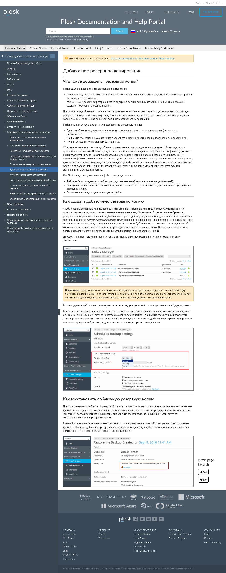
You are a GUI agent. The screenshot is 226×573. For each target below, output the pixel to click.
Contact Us (140, 546)
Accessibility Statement (159, 48)
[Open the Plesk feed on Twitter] (142, 519)
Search (119, 31)
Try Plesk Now (59, 48)
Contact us (217, 3)
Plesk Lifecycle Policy (145, 550)
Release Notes (37, 48)
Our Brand (69, 538)
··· (52, 56)
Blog (208, 3)
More (191, 12)
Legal (65, 550)
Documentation (15, 48)
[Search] (78, 31)
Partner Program (178, 538)
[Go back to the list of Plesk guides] (3, 55)
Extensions (104, 538)
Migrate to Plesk (142, 542)
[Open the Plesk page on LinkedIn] (148, 519)
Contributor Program (180, 533)
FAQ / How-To (104, 48)
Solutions (131, 12)
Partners (200, 3)
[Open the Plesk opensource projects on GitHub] (161, 519)
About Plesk (69, 533)
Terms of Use (70, 546)
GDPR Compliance (129, 48)
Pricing (150, 12)
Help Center (171, 12)
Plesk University (212, 542)
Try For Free (211, 12)
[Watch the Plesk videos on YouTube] (154, 519)
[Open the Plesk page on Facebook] (135, 519)
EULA (66, 542)
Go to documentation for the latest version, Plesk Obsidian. (143, 58)
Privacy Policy (81, 39)
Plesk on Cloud (81, 48)
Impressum (69, 558)
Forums (208, 538)
